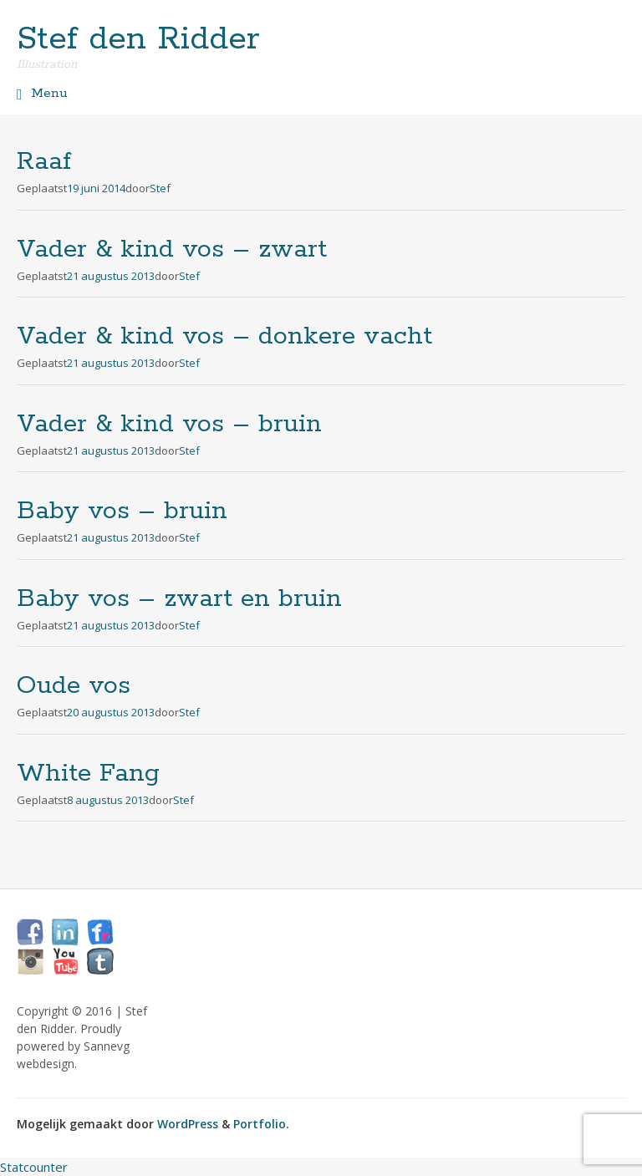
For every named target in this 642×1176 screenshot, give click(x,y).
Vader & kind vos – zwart (172, 249)
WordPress (187, 1124)
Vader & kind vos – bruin (169, 424)
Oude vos (73, 685)
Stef (160, 188)
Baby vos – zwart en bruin (179, 599)
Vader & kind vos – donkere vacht (224, 336)
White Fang (88, 773)
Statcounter (34, 1166)
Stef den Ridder (138, 39)
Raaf (44, 161)
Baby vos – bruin (122, 511)
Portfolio (259, 1124)
